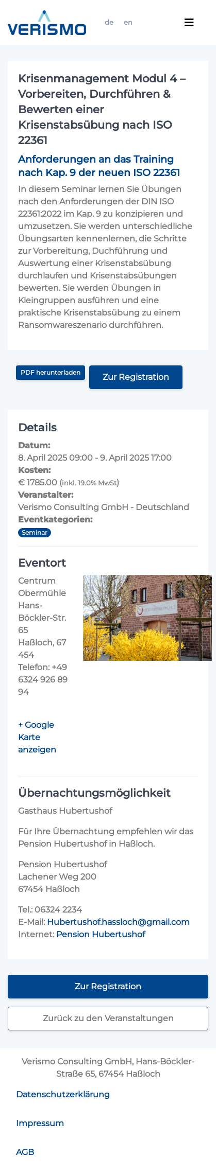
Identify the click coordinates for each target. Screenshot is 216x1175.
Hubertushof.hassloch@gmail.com (118, 922)
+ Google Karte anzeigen (37, 737)
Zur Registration (136, 377)
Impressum (40, 1123)
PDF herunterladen (50, 372)
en (128, 22)
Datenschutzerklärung (63, 1094)
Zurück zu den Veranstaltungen (108, 1018)
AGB (25, 1152)
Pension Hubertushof (100, 934)
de (109, 22)
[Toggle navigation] (189, 22)
